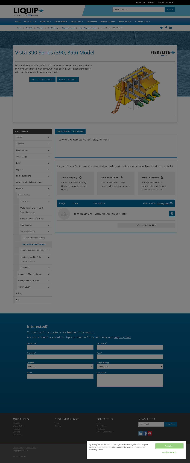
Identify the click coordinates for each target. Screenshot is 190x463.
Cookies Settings (169, 452)
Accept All (169, 446)
